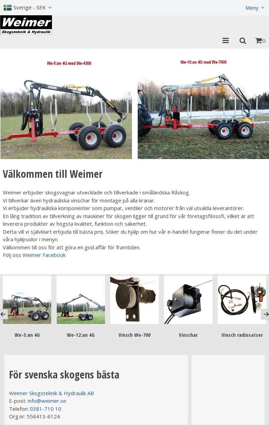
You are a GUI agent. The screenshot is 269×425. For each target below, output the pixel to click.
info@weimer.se (47, 400)
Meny (252, 7)
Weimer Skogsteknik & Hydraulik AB (51, 393)
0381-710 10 (45, 408)
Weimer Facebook (44, 254)
